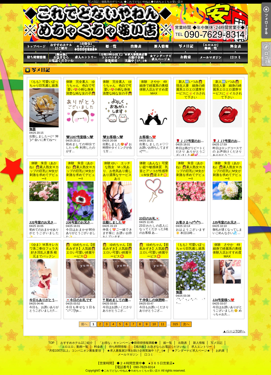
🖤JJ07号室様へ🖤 (80, 137)
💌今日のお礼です (79, 300)
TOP (35, 46)
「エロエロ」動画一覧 (210, 46)
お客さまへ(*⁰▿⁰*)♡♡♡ (193, 222)
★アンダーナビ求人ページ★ (160, 57)
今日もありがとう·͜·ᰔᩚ (44, 300)
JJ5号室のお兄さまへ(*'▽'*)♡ (234, 222)
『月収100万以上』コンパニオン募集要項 (110, 57)
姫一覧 (110, 46)
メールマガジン (210, 57)
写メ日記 (185, 46)
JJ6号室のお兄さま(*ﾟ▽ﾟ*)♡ (85, 222)
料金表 (235, 46)
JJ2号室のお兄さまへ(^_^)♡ (50, 222)
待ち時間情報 (35, 57)
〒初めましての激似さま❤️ (122, 300)
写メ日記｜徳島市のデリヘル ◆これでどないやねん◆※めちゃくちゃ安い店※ (135, 22)
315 (175, 324)
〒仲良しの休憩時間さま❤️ (158, 300)
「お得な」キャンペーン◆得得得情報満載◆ (85, 46)
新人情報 (160, 46)
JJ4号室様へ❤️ (224, 300)
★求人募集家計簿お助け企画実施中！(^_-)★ (135, 57)
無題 (32, 129)
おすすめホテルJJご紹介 (60, 46)
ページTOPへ (235, 331)
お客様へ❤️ (147, 137)
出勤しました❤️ (114, 222)
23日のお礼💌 (149, 218)
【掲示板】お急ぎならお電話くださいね (60, 57)
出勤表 (135, 46)
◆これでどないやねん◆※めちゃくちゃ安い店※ (130, 370)
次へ (186, 324)
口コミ (235, 57)
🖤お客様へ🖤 (113, 137)
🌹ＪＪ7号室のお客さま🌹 (195, 141)
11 (162, 324)
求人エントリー (85, 57)
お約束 (185, 57)
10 (154, 324)
